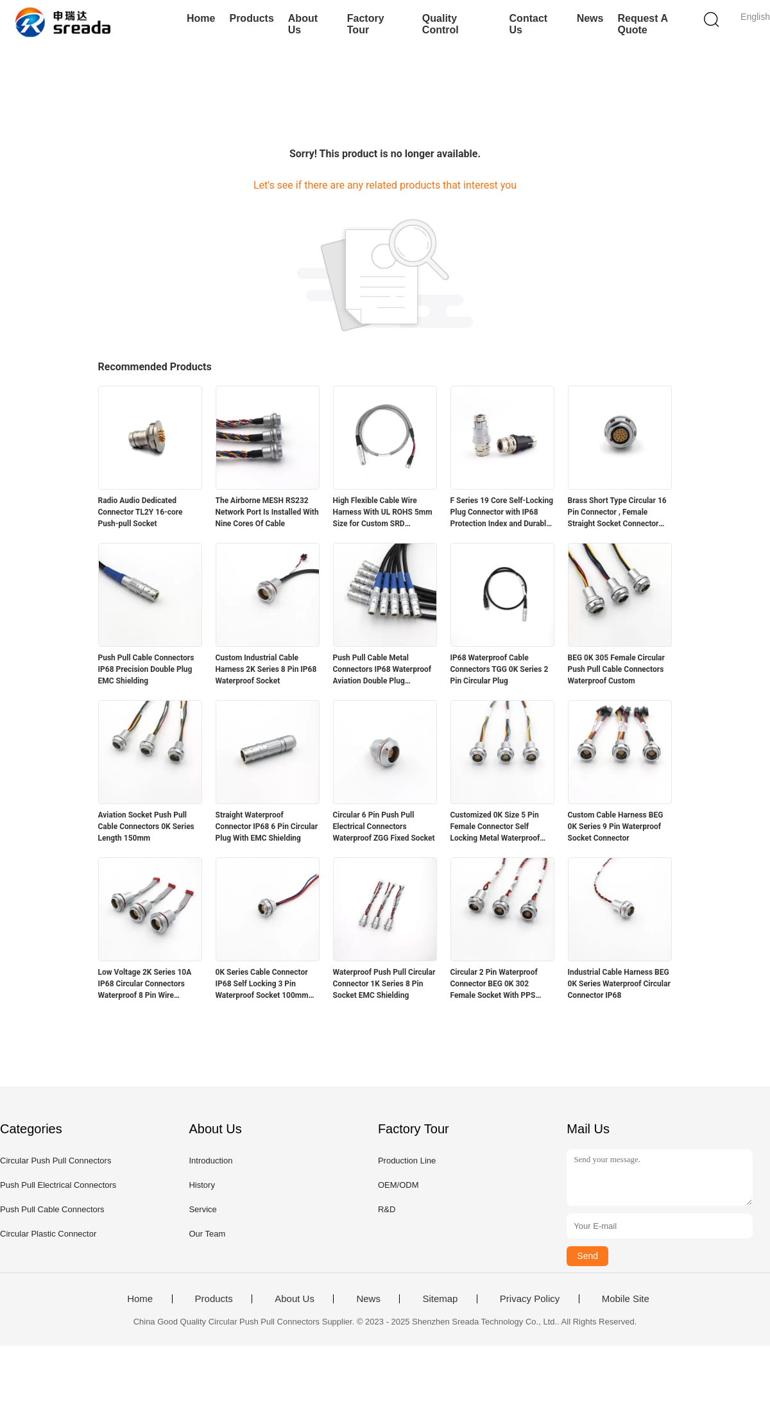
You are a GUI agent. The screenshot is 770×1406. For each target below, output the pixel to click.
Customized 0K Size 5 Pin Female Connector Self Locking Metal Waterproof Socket (495, 827)
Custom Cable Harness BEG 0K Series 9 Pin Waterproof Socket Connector (615, 826)
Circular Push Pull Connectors (55, 1160)
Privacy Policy (530, 1298)
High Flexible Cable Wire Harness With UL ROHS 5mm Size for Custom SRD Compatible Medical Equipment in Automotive (382, 512)
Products (251, 18)
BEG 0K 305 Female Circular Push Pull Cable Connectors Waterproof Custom (616, 669)
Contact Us (528, 24)
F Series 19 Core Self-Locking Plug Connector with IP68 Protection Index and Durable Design (502, 512)
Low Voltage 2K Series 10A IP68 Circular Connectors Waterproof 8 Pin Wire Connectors (145, 984)
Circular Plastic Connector (48, 1234)
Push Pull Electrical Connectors (58, 1185)
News (590, 18)
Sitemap (440, 1298)
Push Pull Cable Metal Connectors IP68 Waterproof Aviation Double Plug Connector (382, 670)
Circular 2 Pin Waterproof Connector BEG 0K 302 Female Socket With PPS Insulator (494, 984)
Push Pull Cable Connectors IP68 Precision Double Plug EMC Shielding (146, 669)
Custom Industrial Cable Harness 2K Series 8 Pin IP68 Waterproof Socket (266, 669)
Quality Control (440, 24)
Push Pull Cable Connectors (52, 1209)
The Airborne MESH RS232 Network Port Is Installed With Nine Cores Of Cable (267, 512)
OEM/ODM (398, 1185)
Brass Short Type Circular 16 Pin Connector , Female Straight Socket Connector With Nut (617, 512)
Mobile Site (625, 1298)
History (201, 1185)
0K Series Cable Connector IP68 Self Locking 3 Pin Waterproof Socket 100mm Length (262, 984)
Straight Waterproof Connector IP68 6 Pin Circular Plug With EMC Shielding (267, 826)
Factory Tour (365, 24)
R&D (386, 1209)
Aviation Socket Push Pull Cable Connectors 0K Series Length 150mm (146, 826)
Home (201, 18)
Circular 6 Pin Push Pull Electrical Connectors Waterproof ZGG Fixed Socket (384, 826)
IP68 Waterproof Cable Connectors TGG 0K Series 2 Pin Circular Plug (499, 669)
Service (202, 1209)
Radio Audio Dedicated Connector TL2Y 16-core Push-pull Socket (140, 512)
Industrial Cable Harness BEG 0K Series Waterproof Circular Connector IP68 (619, 984)
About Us (303, 24)
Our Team (207, 1234)
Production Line (407, 1160)
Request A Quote (642, 24)
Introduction (210, 1160)
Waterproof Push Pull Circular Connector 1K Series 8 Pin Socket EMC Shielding (384, 984)
